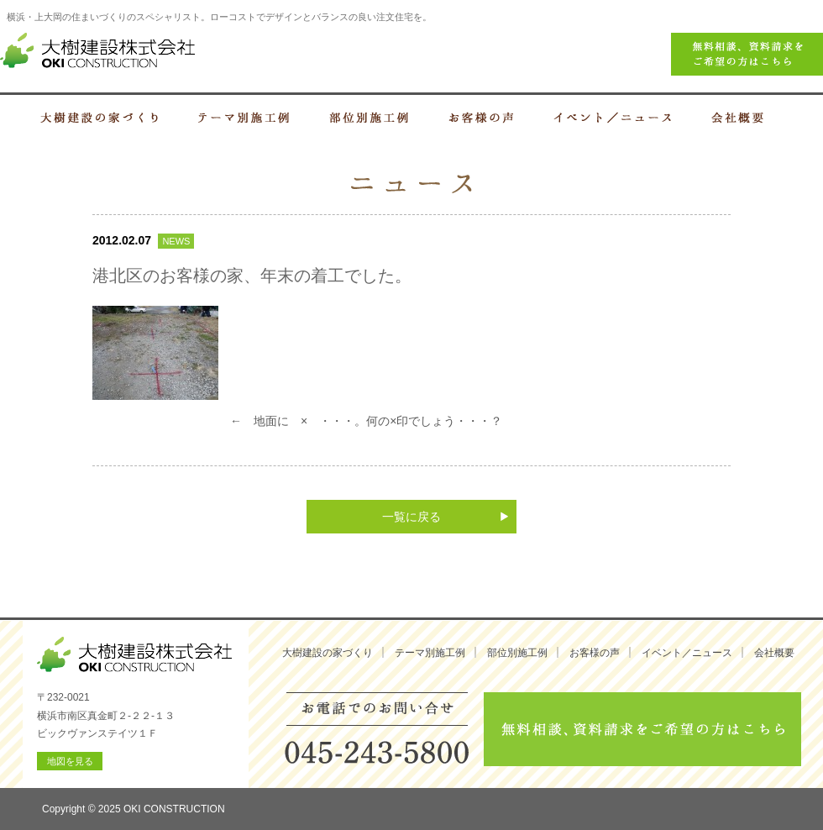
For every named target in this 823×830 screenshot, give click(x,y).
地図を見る (70, 761)
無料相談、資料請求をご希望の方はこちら (642, 729)
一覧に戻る (411, 516)
